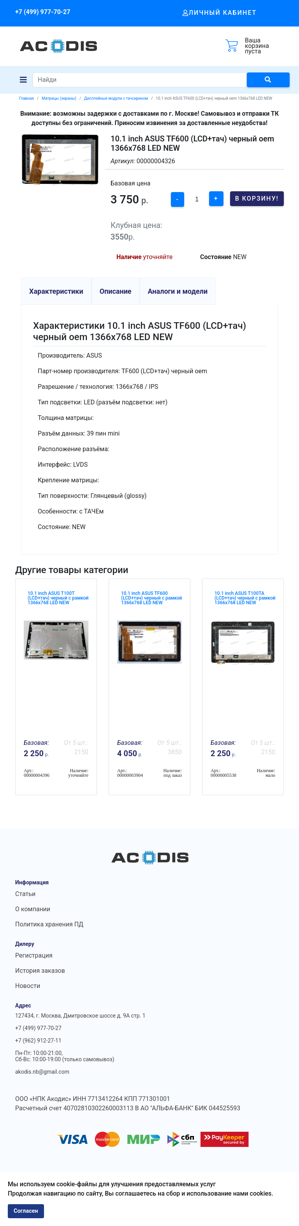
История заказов (40, 970)
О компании (32, 909)
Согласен (26, 1211)
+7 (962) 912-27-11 (38, 1040)
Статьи (25, 894)
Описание (116, 291)
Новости (27, 986)
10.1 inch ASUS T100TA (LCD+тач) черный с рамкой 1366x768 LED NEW (245, 598)
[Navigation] (23, 79)
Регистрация (34, 955)
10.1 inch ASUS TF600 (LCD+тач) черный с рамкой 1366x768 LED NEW (151, 598)
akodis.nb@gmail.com (42, 1072)
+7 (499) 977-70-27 (42, 12)
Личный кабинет (220, 12)
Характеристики (56, 291)
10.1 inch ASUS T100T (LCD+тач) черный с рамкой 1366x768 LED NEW (58, 598)
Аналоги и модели (178, 291)
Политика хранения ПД (49, 924)
